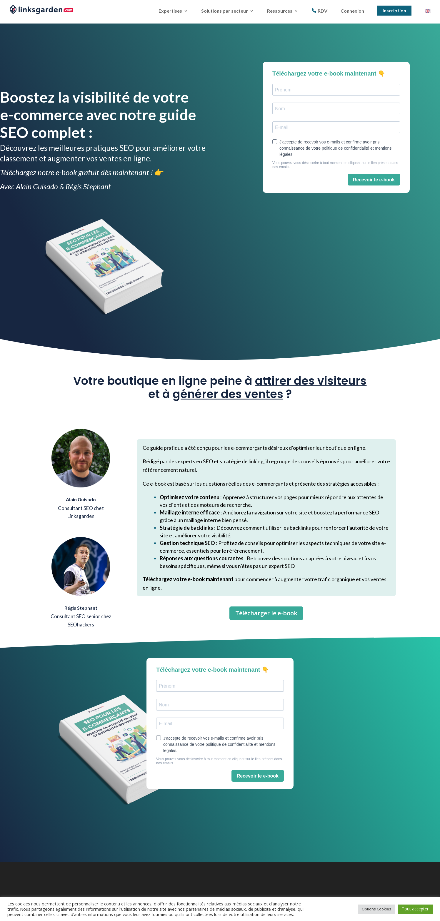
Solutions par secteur (224, 10)
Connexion (352, 10)
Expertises (170, 10)
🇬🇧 (428, 10)
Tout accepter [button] (415, 909)
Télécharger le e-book (266, 613)
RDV (322, 10)
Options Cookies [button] (376, 909)
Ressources (279, 10)
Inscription (394, 10)
